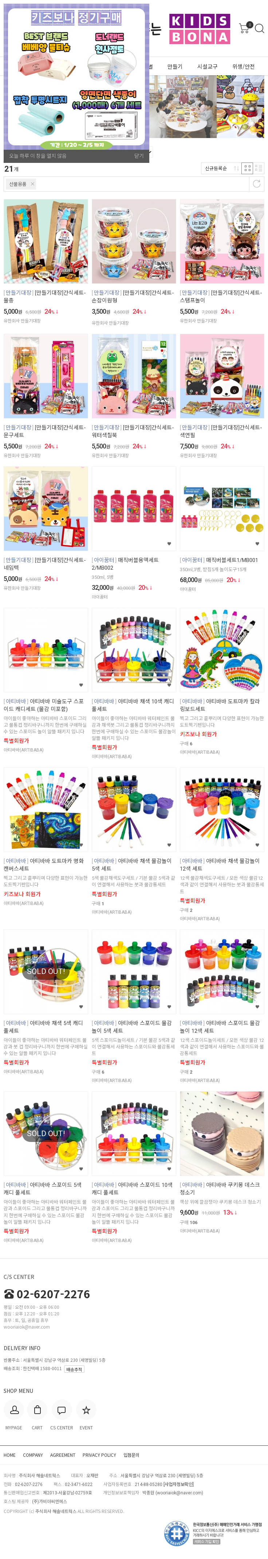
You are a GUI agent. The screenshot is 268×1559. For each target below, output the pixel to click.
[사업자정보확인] (178, 1484)
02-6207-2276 (47, 1293)
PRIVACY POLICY (99, 1455)
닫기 (139, 156)
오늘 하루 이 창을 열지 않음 (38, 156)
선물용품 (18, 184)
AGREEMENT (62, 1455)
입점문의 (131, 1455)
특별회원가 (16, 741)
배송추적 (74, 1369)
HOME (10, 1455)
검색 (259, 28)
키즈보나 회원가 (198, 734)
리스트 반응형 (258, 168)
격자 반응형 (247, 168)
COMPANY (33, 1455)
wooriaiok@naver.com (179, 1492)
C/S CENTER (19, 1276)
